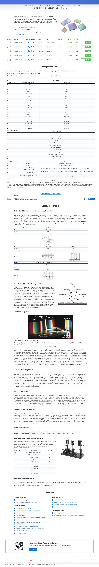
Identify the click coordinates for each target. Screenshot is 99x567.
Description (16, 39)
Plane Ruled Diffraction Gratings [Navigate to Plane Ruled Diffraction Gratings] (48, 5)
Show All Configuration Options (51, 193)
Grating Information (54, 12)
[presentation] (49, 283)
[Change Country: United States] (31, 560)
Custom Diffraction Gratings (76, 185)
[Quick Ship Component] (72, 60)
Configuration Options (38, 12)
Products (26, 12)
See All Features (20, 34)
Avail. (69, 39)
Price (77, 39)
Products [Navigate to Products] (22, 5)
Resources (66, 12)
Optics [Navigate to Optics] (26, 5)
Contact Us (75, 12)
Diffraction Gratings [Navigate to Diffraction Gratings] (34, 5)
